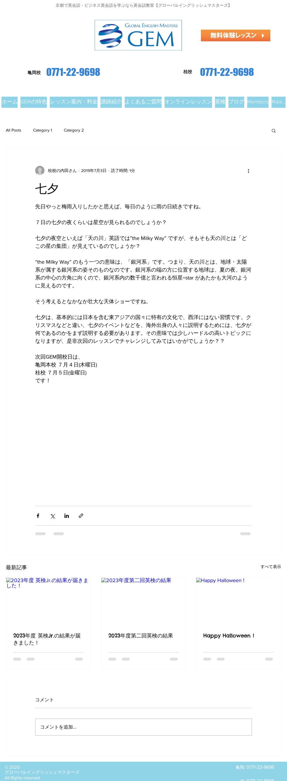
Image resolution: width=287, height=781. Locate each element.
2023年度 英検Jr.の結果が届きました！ (47, 639)
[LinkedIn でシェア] (66, 516)
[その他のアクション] (248, 170)
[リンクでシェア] (81, 516)
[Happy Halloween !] (238, 601)
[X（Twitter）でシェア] (52, 516)
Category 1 (42, 130)
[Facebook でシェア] (38, 516)
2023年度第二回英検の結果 (140, 635)
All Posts (13, 130)
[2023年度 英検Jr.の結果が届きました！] (48, 601)
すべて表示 (271, 566)
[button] (273, 130)
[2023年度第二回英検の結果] (143, 601)
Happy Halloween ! (228, 635)
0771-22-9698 (227, 72)
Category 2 (74, 130)
